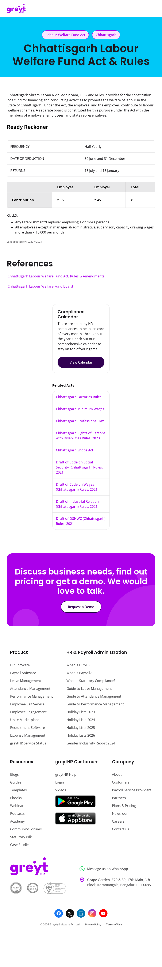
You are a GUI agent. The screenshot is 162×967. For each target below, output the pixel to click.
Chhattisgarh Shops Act (74, 450)
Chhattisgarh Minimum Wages (80, 409)
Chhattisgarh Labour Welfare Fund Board (40, 286)
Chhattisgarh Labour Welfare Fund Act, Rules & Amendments (56, 276)
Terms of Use (114, 924)
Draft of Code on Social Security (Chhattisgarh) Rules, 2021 (79, 467)
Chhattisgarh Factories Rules (78, 397)
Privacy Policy (93, 924)
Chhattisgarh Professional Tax (80, 421)
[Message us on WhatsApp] (114, 869)
